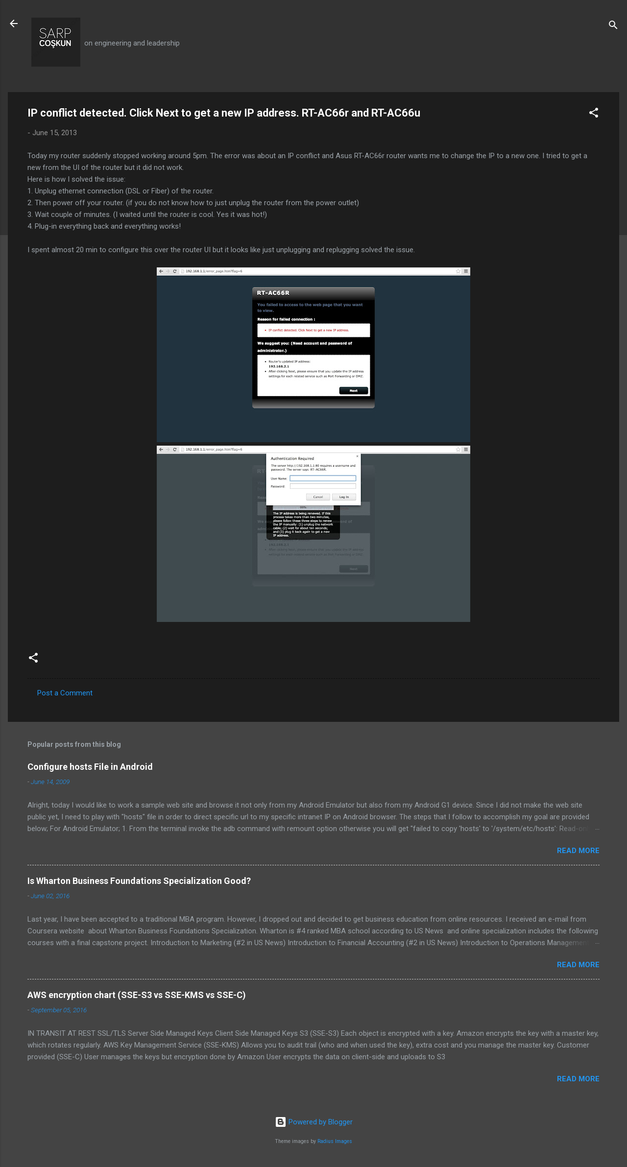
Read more (578, 850)
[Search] (613, 27)
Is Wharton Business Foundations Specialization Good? (139, 881)
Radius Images (334, 1141)
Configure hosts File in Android (90, 767)
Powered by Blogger (314, 1122)
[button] (594, 114)
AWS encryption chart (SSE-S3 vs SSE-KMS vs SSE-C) (136, 995)
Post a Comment (65, 693)
